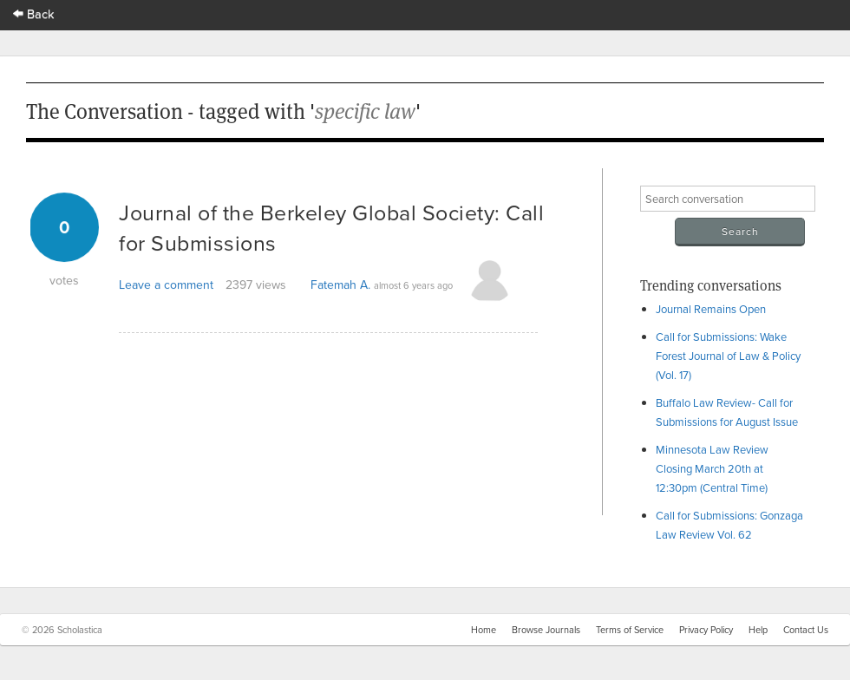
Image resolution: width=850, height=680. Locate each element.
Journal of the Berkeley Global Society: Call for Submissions (331, 227)
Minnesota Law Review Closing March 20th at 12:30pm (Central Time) (712, 468)
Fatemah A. (340, 284)
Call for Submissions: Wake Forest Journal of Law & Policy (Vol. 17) (728, 355)
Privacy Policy (706, 630)
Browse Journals (546, 630)
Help (758, 630)
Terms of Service (630, 630)
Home (483, 630)
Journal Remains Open (711, 309)
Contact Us (805, 630)
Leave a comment (166, 284)
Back (34, 13)
